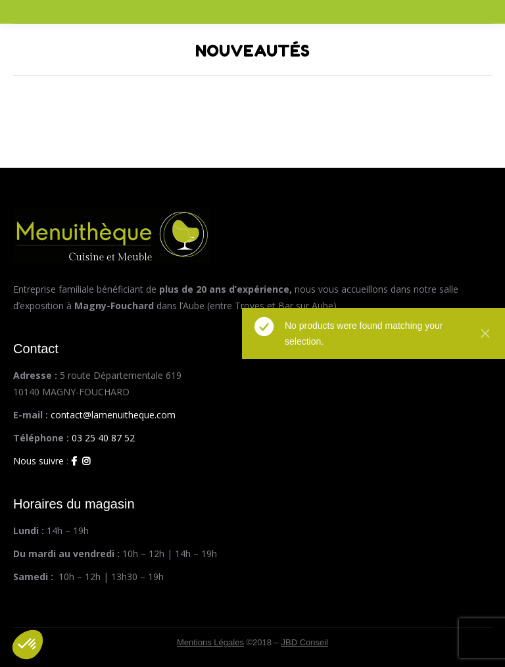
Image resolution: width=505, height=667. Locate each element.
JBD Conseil (304, 642)
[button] (27, 644)
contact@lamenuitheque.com (113, 414)
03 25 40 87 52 (103, 438)
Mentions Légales (210, 642)
